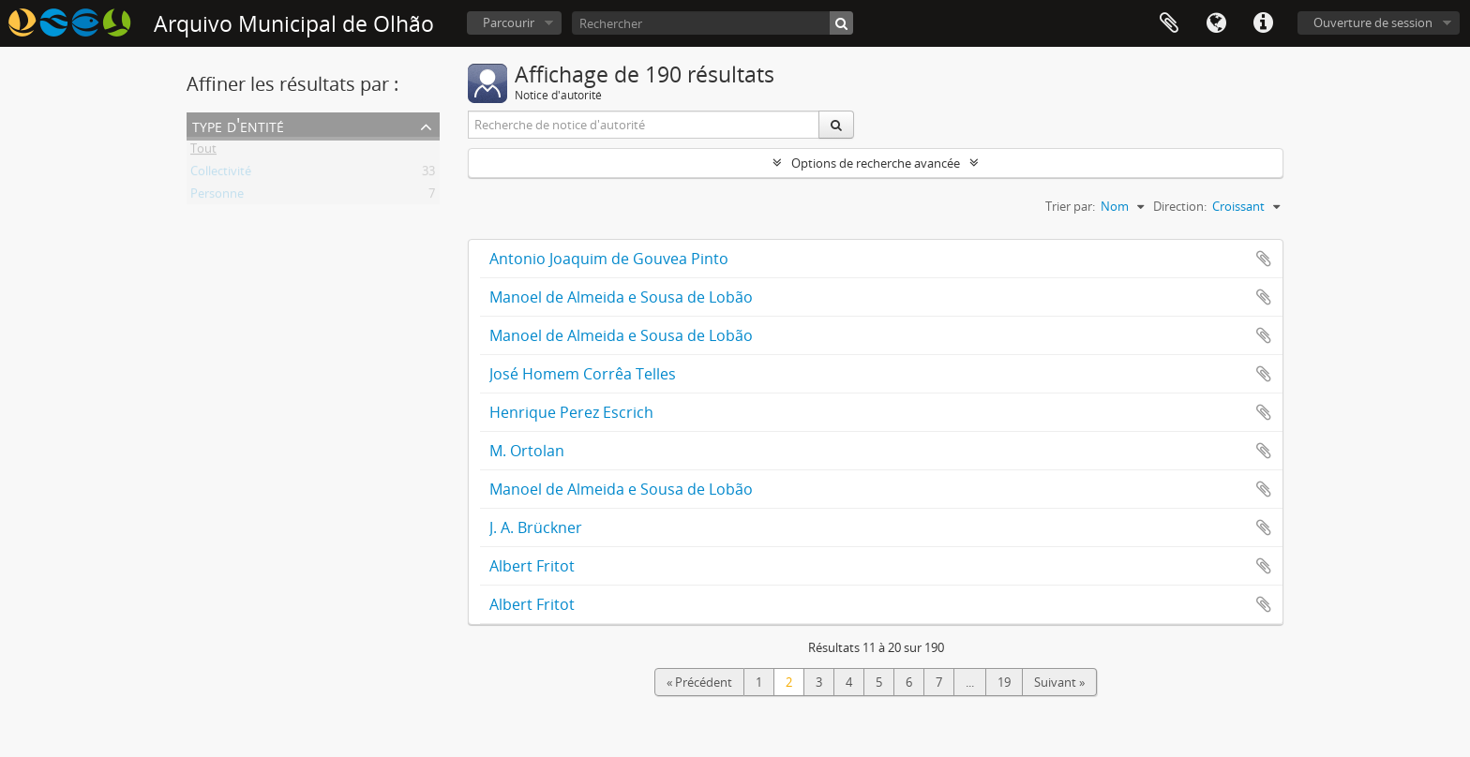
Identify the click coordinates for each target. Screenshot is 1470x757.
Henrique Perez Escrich (571, 412)
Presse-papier (1169, 23)
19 (1004, 682)
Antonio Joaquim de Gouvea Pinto (608, 258)
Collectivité (220, 174)
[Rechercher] (712, 23)
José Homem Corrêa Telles (582, 374)
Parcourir (508, 22)
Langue (1215, 23)
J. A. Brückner (535, 527)
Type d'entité (238, 125)
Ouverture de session (1372, 22)
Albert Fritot (532, 566)
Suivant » (1059, 682)
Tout (203, 151)
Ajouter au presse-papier (1263, 258)
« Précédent (699, 682)
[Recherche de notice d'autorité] (644, 125)
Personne (217, 196)
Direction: (1180, 206)
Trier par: (1070, 206)
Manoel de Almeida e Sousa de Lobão (621, 297)
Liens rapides (1262, 23)
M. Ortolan (526, 450)
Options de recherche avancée (875, 163)
